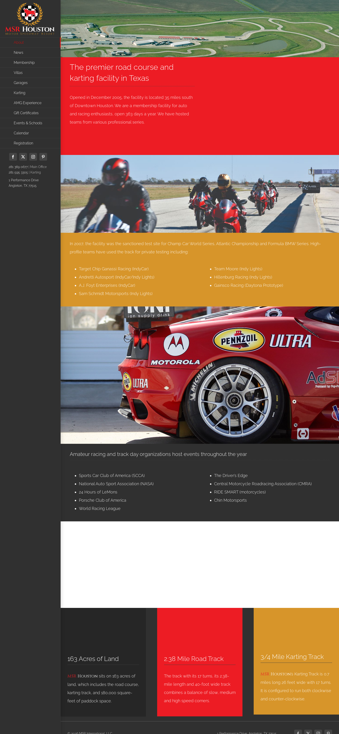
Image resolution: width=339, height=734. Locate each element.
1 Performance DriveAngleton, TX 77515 (24, 182)
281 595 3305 (18, 172)
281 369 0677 (18, 167)
